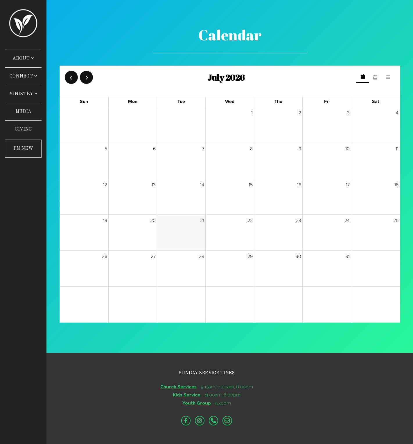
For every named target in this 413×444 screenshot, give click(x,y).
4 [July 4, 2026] (397, 113)
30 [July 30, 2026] (298, 256)
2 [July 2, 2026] (300, 113)
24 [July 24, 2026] (347, 220)
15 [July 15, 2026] (251, 185)
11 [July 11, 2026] (397, 149)
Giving (23, 129)
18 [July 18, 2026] (396, 185)
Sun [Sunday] (84, 101)
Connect (23, 76)
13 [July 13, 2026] (154, 185)
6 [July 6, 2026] (154, 149)
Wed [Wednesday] (229, 101)
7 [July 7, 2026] (203, 149)
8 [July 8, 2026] (251, 149)
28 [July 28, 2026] (201, 256)
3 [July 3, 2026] (348, 113)
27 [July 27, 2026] (153, 256)
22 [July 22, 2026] (250, 220)
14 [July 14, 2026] (202, 185)
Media (23, 111)
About (23, 58)
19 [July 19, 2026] (105, 220)
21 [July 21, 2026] (202, 220)
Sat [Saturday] (375, 101)
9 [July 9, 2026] (300, 149)
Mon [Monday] (132, 101)
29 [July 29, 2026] (250, 256)
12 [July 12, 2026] (105, 185)
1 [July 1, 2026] (252, 113)
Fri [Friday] (327, 101)
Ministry (23, 94)
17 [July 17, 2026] (348, 185)
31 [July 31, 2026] (348, 256)
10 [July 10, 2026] (347, 149)
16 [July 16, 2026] (299, 185)
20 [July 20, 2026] (153, 220)
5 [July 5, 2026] (106, 149)
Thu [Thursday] (278, 101)
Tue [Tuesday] (181, 101)
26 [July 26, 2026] (104, 256)
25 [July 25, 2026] (395, 220)
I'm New (23, 148)
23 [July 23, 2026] (298, 220)
